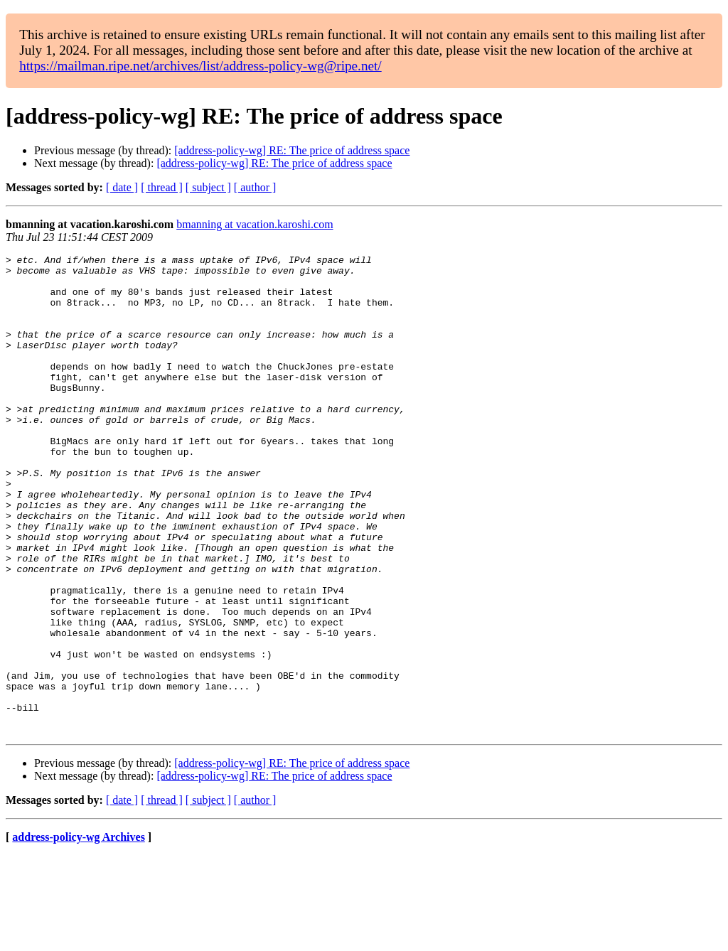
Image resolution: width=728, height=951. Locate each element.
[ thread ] (162, 187)
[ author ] (255, 187)
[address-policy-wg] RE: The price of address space (292, 150)
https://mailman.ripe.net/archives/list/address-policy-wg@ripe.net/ (200, 65)
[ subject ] (208, 187)
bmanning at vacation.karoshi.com (254, 224)
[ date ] (122, 187)
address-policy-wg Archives (78, 933)
